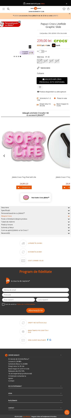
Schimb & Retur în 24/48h (18, 364)
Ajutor (10, 378)
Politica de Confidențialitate (26, 304)
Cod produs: (44, 33)
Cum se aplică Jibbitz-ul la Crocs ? (35, 230)
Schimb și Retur (35, 227)
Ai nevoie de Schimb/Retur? (18, 359)
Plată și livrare (35, 224)
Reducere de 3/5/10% (16, 371)
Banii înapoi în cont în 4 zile (18, 369)
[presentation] (3, 156)
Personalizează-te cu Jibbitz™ (35, 213)
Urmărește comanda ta (17, 376)
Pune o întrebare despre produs (35, 219)
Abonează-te (35, 310)
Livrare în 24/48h (14, 361)
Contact (11, 381)
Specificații (35, 210)
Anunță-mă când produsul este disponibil (52, 80)
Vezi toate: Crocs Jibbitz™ (40, 197)
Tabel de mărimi (35, 222)
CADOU (16, 16)
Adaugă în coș (24, 187)
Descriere (35, 207)
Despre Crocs (35, 216)
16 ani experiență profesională (20, 373)
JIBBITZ (55, 16)
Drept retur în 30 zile (16, 366)
